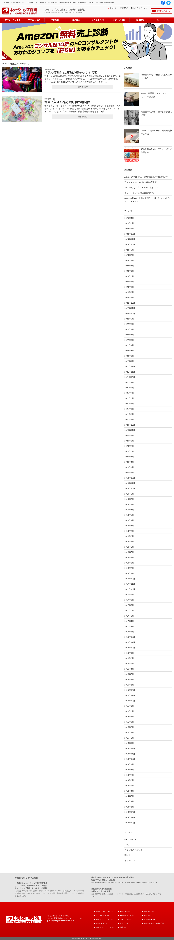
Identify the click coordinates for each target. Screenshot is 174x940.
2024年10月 (129, 244)
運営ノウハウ (130, 860)
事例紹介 (55, 20)
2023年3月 (129, 287)
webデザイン (23, 63)
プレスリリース (125, 919)
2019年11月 (129, 483)
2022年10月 (129, 313)
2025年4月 (129, 218)
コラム (127, 845)
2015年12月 (129, 690)
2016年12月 (129, 637)
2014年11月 (129, 754)
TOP (4, 63)
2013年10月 (129, 823)
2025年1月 (129, 228)
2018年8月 (129, 536)
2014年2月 (129, 801)
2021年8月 (129, 388)
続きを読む (83, 87)
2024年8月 (129, 255)
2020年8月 (129, 441)
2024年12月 (129, 234)
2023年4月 (129, 281)
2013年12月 (129, 812)
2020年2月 (129, 467)
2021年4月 (129, 403)
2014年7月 (129, 775)
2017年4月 (129, 621)
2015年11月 (129, 695)
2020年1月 (129, 472)
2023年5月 (129, 276)
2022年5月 (129, 340)
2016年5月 (129, 663)
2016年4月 (129, 669)
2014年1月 (129, 807)
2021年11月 (129, 372)
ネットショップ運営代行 (119, 8)
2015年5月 (129, 727)
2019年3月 (129, 525)
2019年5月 (129, 515)
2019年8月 (129, 499)
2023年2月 (129, 292)
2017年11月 (129, 584)
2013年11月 (129, 817)
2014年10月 (129, 759)
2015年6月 (129, 722)
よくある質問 (98, 20)
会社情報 (140, 20)
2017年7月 (129, 605)
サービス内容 (34, 20)
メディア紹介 (125, 911)
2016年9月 (129, 653)
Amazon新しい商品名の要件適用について (142, 187)
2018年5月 (129, 552)
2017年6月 (129, 610)
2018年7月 (129, 541)
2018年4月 (129, 557)
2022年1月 (129, 361)
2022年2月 (129, 356)
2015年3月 (129, 738)
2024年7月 (129, 260)
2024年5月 (129, 266)
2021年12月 (129, 366)
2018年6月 (129, 547)
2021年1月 (129, 419)
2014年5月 (129, 785)
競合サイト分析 (101, 923)
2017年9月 (129, 594)
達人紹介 (76, 20)
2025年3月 (129, 223)
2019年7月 (129, 504)
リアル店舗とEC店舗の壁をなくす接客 (70, 72)
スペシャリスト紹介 (127, 915)
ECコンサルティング (139, 8)
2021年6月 (129, 398)
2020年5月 (129, 457)
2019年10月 (129, 488)
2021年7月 (129, 393)
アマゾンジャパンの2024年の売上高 (140, 182)
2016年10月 (129, 647)
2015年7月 (129, 716)
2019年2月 (129, 531)
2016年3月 (129, 674)
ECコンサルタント (103, 915)
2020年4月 (129, 462)
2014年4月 (129, 791)
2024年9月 (129, 250)
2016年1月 (129, 685)
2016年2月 (129, 679)
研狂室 (13, 63)
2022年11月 (129, 308)
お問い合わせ (163, 11)
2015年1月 (129, 743)
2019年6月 (129, 510)
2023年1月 (129, 297)
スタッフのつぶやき (133, 850)
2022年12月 (129, 303)
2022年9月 (129, 319)
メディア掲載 (119, 20)
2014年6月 (129, 780)
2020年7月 (129, 446)
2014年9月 (129, 764)
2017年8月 (129, 600)
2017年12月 (129, 579)
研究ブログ (161, 20)
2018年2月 (129, 568)
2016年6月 (129, 658)
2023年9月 (129, 271)
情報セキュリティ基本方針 (154, 923)
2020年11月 (129, 430)
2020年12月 (129, 425)
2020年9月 (129, 435)
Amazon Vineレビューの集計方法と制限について (146, 177)
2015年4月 (129, 732)
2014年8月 (129, 769)
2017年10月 (129, 589)
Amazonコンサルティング (105, 927)
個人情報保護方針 (150, 919)
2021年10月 (129, 377)
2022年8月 (129, 324)
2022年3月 (129, 350)
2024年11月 (129, 239)
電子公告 (147, 915)
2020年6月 (129, 451)
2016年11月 (129, 642)
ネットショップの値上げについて (139, 193)
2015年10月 (129, 701)
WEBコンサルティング (104, 919)
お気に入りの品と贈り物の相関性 (67, 102)
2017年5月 (129, 616)
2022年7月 (129, 329)
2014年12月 (129, 748)
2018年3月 (129, 563)
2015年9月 (129, 706)
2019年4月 (129, 520)
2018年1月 (129, 573)
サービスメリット (13, 20)
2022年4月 (129, 345)
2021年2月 (129, 414)
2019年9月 (129, 494)
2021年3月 (129, 409)
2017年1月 (129, 632)
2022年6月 (129, 335)
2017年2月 (129, 626)
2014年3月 (129, 796)
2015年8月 (129, 711)
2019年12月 (129, 478)
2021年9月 (129, 382)
